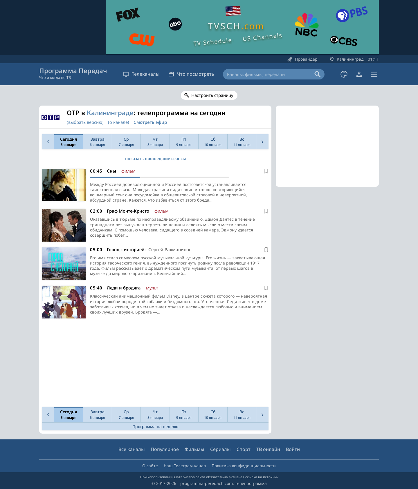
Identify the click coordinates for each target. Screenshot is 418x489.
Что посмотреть (191, 74)
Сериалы (220, 449)
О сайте (150, 465)
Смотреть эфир (150, 122)
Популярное (165, 449)
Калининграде (110, 112)
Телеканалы (141, 74)
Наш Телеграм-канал (185, 465)
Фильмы (194, 449)
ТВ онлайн (268, 449)
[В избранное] (266, 171)
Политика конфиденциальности (244, 465)
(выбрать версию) (85, 122)
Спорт (244, 449)
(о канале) (118, 122)
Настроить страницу (212, 95)
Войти (293, 449)
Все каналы (131, 449)
